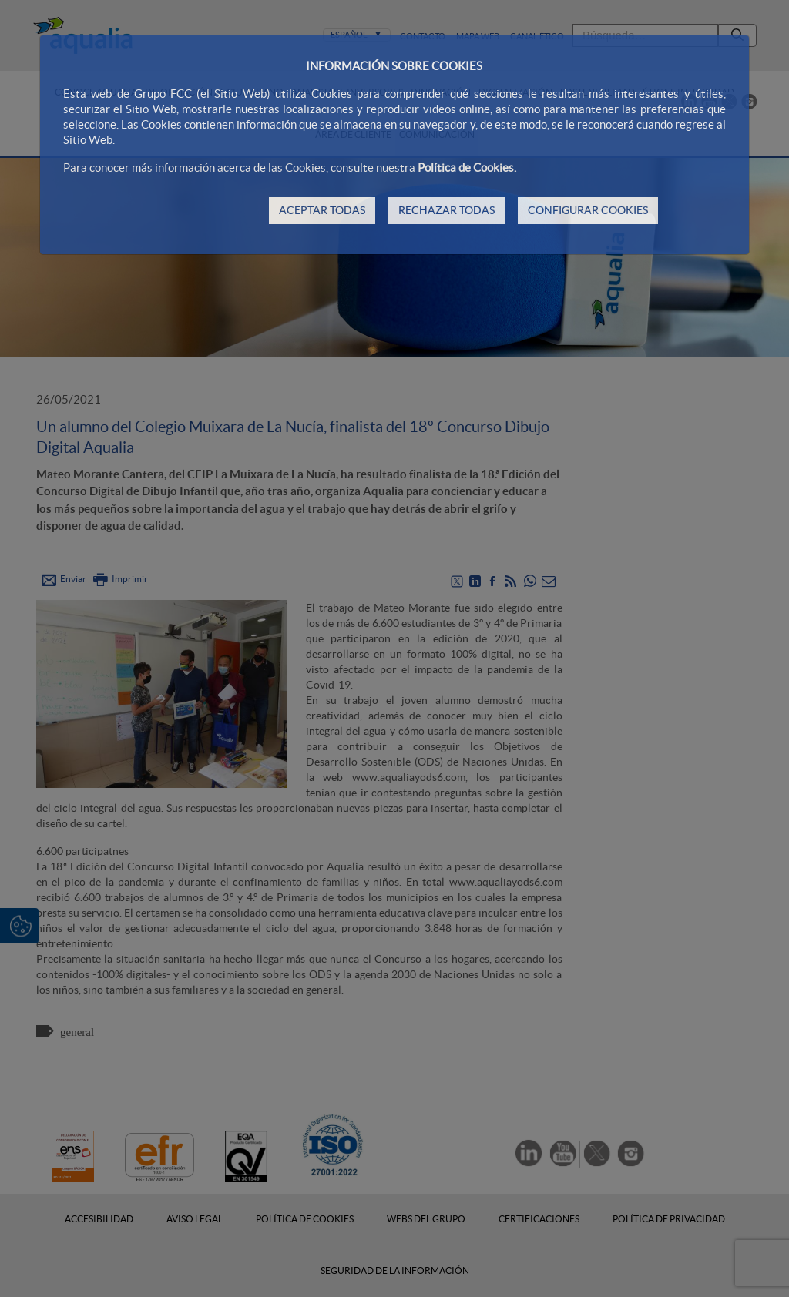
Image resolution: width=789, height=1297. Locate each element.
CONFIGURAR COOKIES (588, 210)
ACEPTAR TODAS (322, 210)
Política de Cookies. (467, 167)
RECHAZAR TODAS (446, 210)
